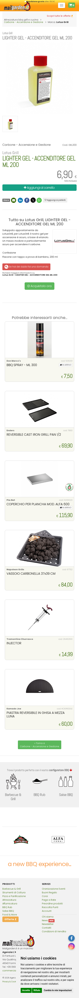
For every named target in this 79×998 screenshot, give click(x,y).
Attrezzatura (9, 899)
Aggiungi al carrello (39, 187)
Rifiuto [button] (37, 990)
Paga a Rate (49, 899)
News (45, 920)
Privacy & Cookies (10, 981)
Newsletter (48, 924)
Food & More (9, 914)
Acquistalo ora (39, 286)
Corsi (45, 896)
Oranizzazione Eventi (53, 888)
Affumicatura (9, 903)
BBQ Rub (7, 907)
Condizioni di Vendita (54, 931)
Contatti (46, 927)
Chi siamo (48, 916)
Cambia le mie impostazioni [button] (58, 990)
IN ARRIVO (65, 365)
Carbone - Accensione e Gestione (23, 22)
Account (46, 911)
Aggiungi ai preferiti (55, 200)
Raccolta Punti (50, 907)
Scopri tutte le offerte (60, 15)
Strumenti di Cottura (13, 892)
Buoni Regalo (49, 892)
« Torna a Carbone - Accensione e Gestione (39, 745)
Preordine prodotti (52, 903)
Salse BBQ (8, 911)
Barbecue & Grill (11, 888)
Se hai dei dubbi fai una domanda (26, 267)
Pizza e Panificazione (14, 896)
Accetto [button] (26, 990)
